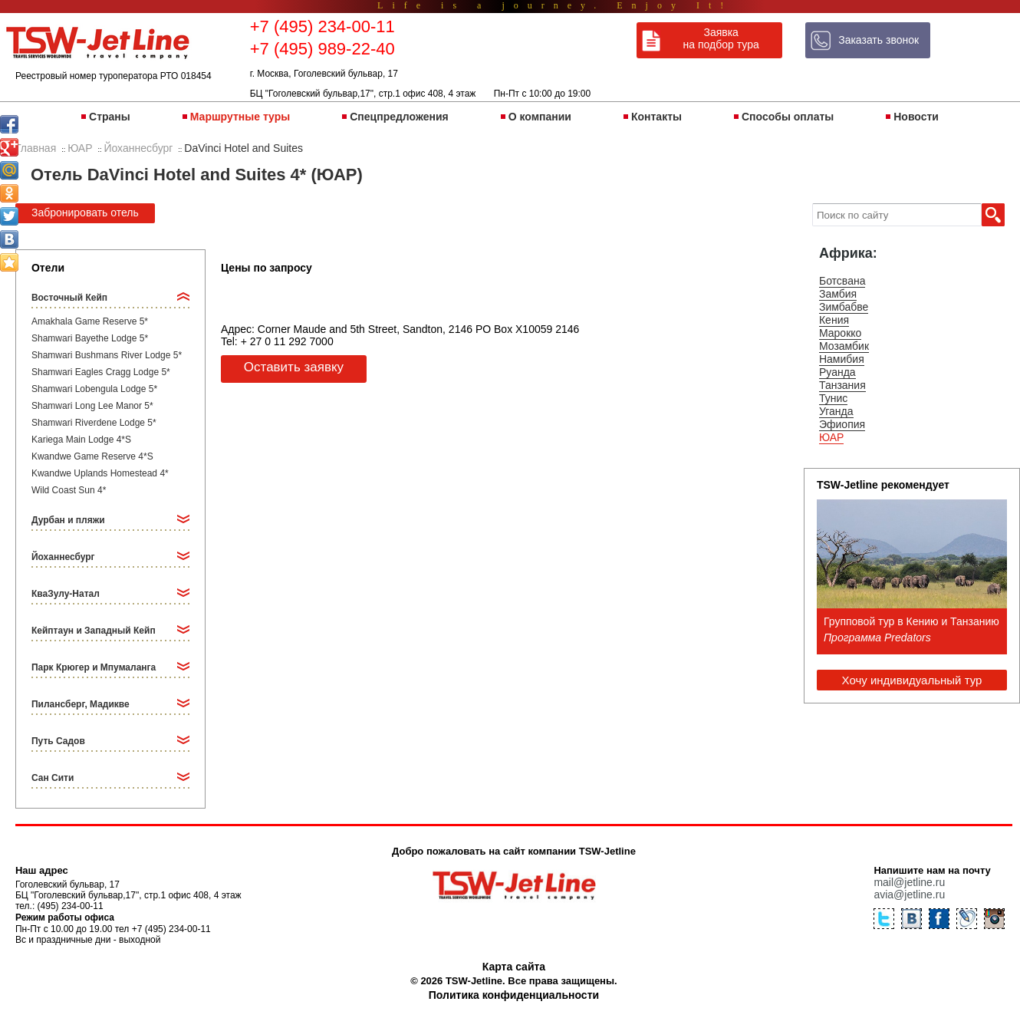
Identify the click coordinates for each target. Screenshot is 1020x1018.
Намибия (841, 359)
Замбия (838, 294)
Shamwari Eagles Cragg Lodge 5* (100, 372)
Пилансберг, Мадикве (80, 704)
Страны (109, 116)
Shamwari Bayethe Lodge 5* (89, 338)
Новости (916, 116)
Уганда (836, 411)
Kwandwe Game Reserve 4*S (92, 456)
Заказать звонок (878, 40)
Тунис (833, 398)
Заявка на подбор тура (721, 38)
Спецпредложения (399, 116)
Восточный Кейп (69, 297)
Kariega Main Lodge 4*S (81, 439)
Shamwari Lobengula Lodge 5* (94, 389)
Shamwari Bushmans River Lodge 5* (106, 355)
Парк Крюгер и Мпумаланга (93, 667)
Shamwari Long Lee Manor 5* (92, 405)
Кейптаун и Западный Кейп (93, 630)
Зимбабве (843, 307)
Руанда (837, 372)
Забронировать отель (85, 212)
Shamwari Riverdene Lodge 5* (93, 422)
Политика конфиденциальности (514, 995)
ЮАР (831, 437)
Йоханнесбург (63, 557)
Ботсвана (842, 281)
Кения (834, 320)
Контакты (656, 116)
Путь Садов (58, 741)
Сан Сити (52, 778)
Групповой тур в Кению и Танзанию (911, 621)
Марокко (840, 333)
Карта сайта (513, 966)
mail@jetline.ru (909, 882)
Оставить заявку (294, 367)
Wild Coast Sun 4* (68, 490)
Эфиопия (842, 424)
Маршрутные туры (240, 116)
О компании (539, 116)
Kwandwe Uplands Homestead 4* (100, 473)
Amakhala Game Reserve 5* (89, 321)
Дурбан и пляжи (68, 520)
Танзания (842, 385)
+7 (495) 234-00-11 (322, 26)
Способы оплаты (788, 116)
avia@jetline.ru (909, 894)
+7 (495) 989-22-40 (322, 48)
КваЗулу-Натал (65, 593)
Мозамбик (844, 346)
